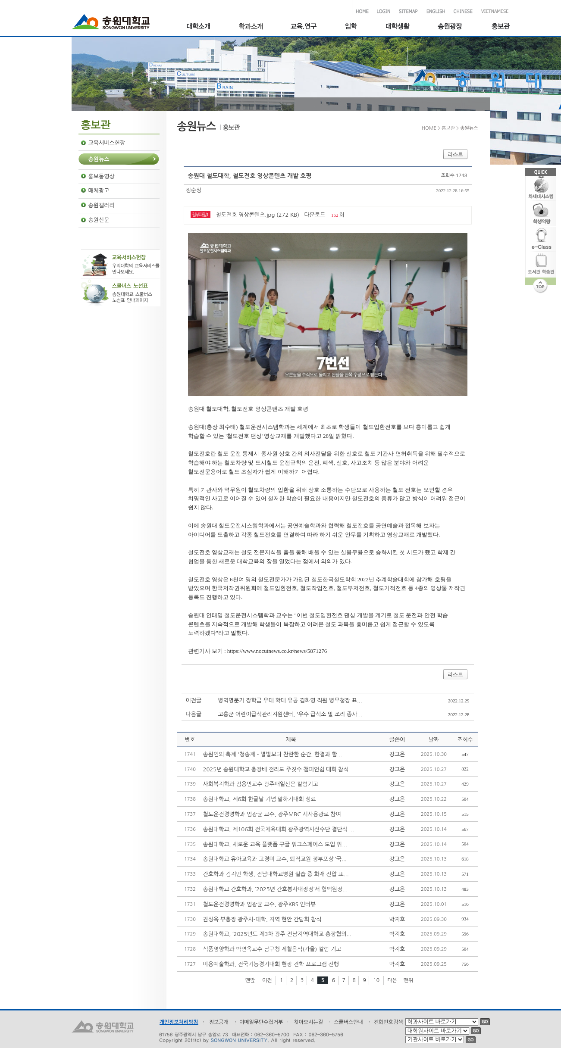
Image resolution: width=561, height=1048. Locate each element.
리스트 (455, 154)
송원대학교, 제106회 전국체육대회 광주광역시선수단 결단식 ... (278, 829)
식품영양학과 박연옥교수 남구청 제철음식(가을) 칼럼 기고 (272, 949)
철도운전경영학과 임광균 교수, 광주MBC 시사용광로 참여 (272, 814)
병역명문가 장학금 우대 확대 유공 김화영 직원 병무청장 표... (290, 700)
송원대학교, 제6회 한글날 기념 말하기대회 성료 (259, 799)
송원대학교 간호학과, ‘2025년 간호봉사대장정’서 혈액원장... (275, 889)
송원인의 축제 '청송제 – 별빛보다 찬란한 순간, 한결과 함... (272, 754)
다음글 (194, 714)
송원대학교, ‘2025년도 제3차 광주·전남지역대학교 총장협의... (277, 934)
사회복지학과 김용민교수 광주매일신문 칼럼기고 (261, 784)
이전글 (194, 700)
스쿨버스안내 (348, 1022)
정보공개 (219, 1022)
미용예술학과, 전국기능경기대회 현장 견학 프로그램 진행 (271, 964)
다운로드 (315, 215)
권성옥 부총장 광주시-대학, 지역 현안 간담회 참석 (262, 919)
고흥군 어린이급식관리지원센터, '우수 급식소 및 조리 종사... (290, 714)
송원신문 (99, 220)
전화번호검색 (388, 1022)
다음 (393, 980)
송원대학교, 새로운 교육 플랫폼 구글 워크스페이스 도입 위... (275, 844)
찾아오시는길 (308, 1022)
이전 (267, 980)
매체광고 (99, 190)
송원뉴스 (99, 159)
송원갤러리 (101, 205)
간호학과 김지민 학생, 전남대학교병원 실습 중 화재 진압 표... (276, 874)
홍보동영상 (101, 176)
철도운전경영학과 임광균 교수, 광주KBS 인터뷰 (259, 904)
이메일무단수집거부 (261, 1022)
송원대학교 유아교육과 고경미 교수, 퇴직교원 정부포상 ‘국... (275, 859)
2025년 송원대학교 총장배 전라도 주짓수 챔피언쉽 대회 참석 (276, 769)
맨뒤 (409, 980)
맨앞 (250, 980)
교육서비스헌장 (106, 143)
